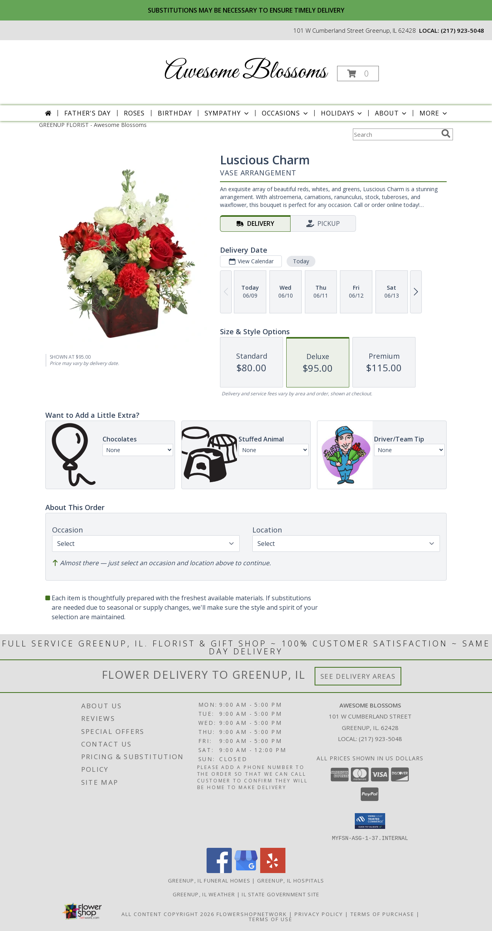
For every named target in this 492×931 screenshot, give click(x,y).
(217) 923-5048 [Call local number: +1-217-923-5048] (462, 30)
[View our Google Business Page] (246, 870)
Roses (134, 113)
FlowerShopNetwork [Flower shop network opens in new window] (251, 913)
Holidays (342, 113)
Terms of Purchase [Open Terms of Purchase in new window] (382, 913)
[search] (446, 133)
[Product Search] (395, 134)
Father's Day (87, 113)
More (433, 113)
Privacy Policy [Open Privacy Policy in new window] (318, 913)
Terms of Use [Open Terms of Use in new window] (271, 918)
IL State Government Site (280, 893)
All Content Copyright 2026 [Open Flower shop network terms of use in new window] (167, 913)
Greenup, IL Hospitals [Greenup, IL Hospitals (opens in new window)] (290, 880)
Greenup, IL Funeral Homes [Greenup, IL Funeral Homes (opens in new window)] (209, 880)
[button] (358, 73)
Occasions (285, 113)
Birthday (175, 113)
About (391, 113)
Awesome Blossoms (245, 72)
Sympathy (227, 113)
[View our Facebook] (219, 870)
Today (301, 261)
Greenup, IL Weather (204, 893)
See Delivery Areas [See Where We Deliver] (358, 676)
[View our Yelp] (272, 870)
